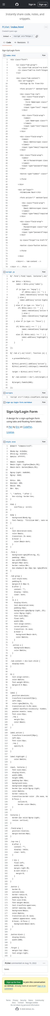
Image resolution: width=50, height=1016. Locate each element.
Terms (8, 1000)
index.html (17, 27)
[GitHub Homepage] (17, 1009)
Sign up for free (14, 982)
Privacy (15, 1000)
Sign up (43, 4)
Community (39, 1000)
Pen (10, 426)
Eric (17, 426)
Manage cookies (32, 1003)
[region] (25, 163)
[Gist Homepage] (17, 4)
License (10, 432)
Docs (14, 1003)
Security (23, 1000)
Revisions (21, 42)
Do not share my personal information (25, 1005)
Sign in (32, 4)
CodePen (27, 426)
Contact (21, 1003)
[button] (37, 36)
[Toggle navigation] (3, 4)
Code (7, 42)
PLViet (5, 27)
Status (30, 1000)
